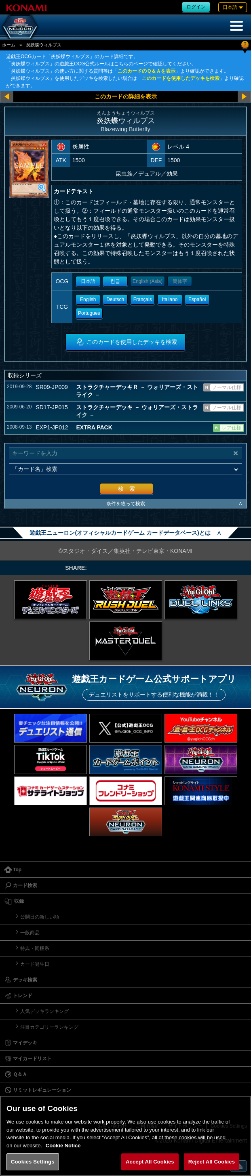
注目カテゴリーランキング (49, 1027)
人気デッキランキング (44, 1011)
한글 (115, 281)
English (88, 299)
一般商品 (30, 932)
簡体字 (180, 281)
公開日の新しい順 (39, 917)
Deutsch (115, 299)
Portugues (89, 313)
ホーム (8, 44)
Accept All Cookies (150, 1162)
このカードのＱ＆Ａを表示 (146, 71)
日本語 (88, 281)
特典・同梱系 (34, 948)
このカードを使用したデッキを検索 (180, 78)
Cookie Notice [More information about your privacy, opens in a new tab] (63, 1146)
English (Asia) (147, 281)
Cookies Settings (33, 1162)
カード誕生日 (34, 964)
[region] (125, 1136)
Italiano (170, 299)
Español (197, 299)
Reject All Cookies (211, 1162)
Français (142, 299)
